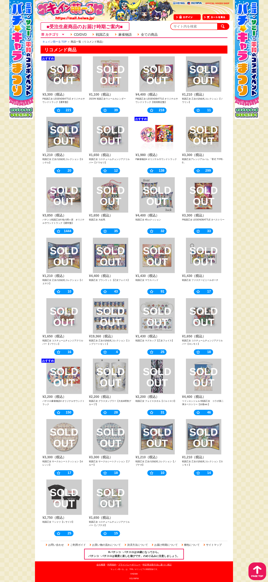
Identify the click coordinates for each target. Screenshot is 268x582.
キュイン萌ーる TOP (54, 41)
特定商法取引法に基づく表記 (157, 564)
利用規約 (111, 564)
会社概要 (100, 564)
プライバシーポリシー (129, 564)
